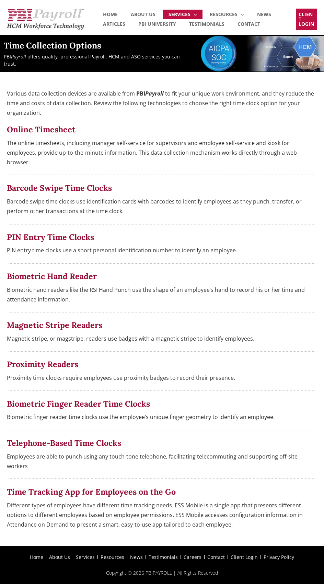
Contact (198, 25)
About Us (133, 13)
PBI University (119, 25)
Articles (261, 13)
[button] (304, 19)
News (236, 13)
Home (107, 13)
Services (167, 13)
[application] (178, 13)
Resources (205, 13)
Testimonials (162, 25)
